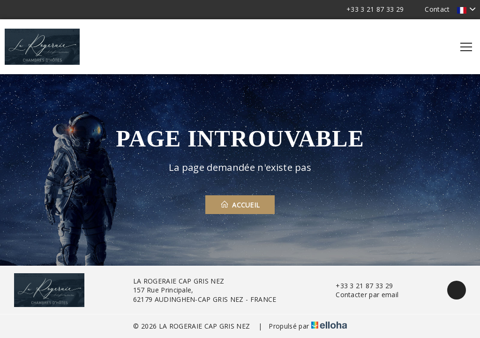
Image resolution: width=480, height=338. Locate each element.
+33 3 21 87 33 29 (359, 285)
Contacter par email (361, 294)
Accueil (240, 204)
